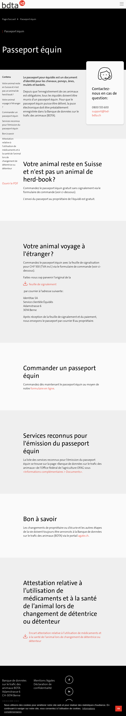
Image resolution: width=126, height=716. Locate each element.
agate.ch (83, 535)
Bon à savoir (8, 133)
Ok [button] (118, 708)
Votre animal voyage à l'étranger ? (11, 103)
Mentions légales (44, 680)
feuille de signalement (42, 284)
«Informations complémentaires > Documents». (53, 472)
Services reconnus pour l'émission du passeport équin (11, 125)
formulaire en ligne (42, 388)
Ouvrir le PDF (10, 183)
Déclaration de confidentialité (43, 686)
